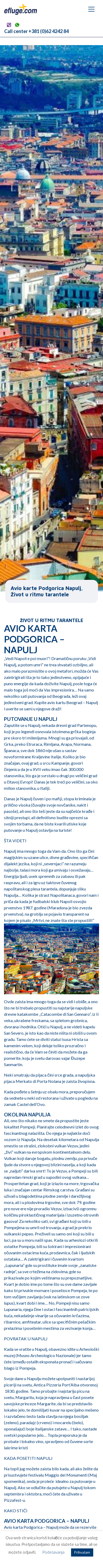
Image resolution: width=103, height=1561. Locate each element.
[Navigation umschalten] (91, 9)
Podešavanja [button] (53, 1552)
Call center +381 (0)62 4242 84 (36, 31)
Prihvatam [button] (82, 1552)
